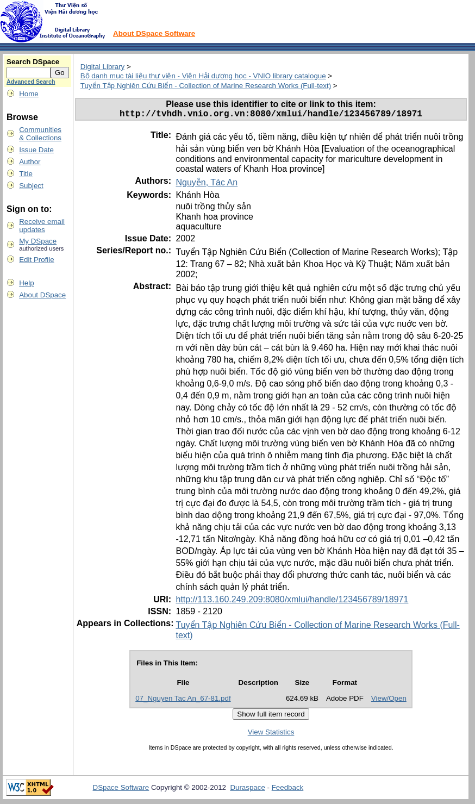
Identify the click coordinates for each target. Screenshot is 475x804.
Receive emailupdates (42, 225)
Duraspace (247, 790)
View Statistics (271, 734)
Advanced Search (31, 81)
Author (29, 162)
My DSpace (38, 241)
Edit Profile (36, 259)
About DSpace (42, 295)
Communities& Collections (40, 134)
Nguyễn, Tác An (207, 184)
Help (26, 283)
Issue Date (36, 150)
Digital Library (102, 67)
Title (26, 174)
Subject (31, 186)
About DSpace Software (154, 33)
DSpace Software (121, 790)
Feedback (288, 790)
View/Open (389, 700)
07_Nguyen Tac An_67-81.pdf (182, 700)
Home (29, 94)
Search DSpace (33, 62)
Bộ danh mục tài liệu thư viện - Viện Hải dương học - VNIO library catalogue (203, 76)
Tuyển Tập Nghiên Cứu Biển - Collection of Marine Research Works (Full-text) (205, 86)
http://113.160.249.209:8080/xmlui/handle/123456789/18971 (292, 601)
